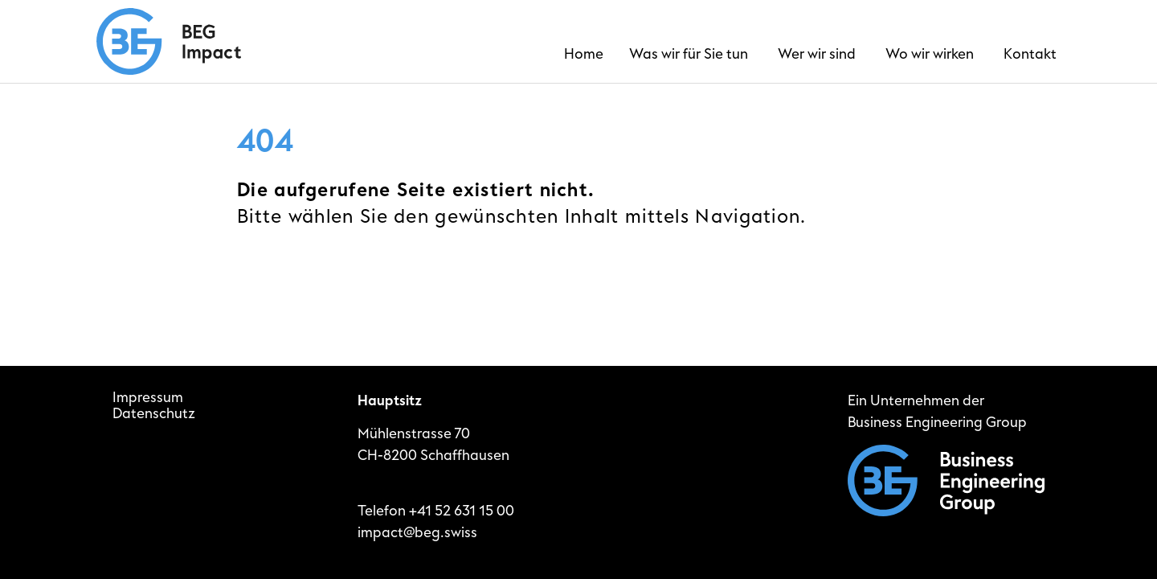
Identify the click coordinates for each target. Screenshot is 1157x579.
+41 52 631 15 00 (461, 511)
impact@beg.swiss (417, 533)
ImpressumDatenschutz (153, 406)
